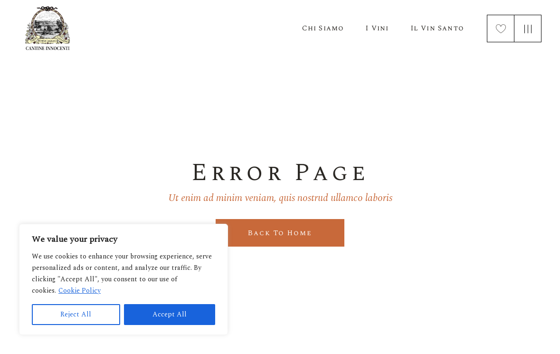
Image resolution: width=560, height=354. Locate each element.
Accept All (169, 314)
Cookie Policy (79, 291)
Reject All (75, 314)
